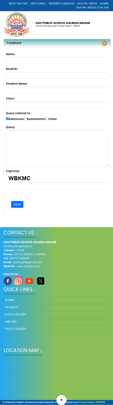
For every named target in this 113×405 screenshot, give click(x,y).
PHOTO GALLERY (15, 314)
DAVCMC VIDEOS (87, 3)
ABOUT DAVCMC (18, 3)
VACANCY (11, 307)
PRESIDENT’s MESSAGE (62, 3)
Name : (12, 54)
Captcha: (13, 171)
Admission (16, 119)
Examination (36, 119)
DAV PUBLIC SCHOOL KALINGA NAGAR (63, 23)
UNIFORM (10, 322)
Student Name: (17, 84)
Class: (10, 98)
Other (52, 119)
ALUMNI (104, 3)
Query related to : (18, 113)
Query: (11, 127)
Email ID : (23, 69)
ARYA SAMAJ (38, 3)
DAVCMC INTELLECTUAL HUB (92, 7)
